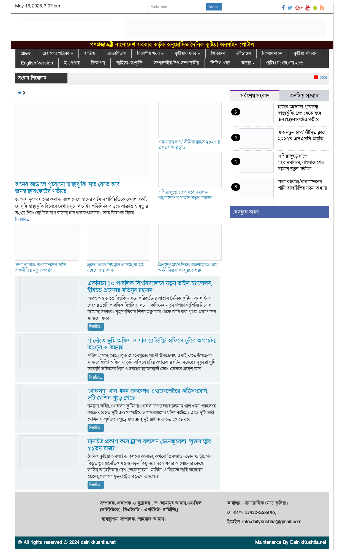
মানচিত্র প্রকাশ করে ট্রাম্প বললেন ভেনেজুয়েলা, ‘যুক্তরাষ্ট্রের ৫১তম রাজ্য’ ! (149, 445)
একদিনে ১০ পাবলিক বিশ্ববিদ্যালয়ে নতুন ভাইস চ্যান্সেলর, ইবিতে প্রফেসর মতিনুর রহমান (150, 286)
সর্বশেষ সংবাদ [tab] (254, 95)
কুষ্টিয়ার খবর (187, 53)
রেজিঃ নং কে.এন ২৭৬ (284, 63)
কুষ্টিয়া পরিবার (305, 53)
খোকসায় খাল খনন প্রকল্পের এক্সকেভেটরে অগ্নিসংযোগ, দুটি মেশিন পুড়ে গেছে (148, 394)
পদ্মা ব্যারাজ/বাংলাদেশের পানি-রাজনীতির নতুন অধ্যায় (41, 267)
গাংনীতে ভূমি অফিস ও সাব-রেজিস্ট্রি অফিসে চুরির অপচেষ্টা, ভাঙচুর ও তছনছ (152, 344)
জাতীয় (89, 53)
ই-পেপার (72, 63)
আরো (248, 63)
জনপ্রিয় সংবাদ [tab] (304, 95)
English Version (37, 63)
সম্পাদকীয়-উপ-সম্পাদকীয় (176, 63)
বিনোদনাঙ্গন (272, 53)
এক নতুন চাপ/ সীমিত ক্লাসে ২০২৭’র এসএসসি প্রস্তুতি (189, 145)
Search (214, 7)
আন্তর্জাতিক (116, 53)
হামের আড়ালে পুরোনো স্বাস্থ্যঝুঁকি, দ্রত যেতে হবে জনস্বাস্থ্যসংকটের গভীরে (67, 187)
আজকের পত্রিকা (57, 53)
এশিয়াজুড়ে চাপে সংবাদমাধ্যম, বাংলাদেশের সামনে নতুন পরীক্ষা (185, 195)
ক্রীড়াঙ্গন (243, 53)
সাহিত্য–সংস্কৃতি (129, 63)
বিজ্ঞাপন (98, 63)
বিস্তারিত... (23, 219)
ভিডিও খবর (220, 63)
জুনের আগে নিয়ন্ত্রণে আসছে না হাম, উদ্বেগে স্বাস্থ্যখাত (116, 267)
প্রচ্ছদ (26, 53)
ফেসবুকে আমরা (246, 212)
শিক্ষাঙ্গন (218, 53)
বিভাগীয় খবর (150, 53)
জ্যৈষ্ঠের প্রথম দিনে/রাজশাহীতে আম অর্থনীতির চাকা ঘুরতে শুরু (188, 267)
